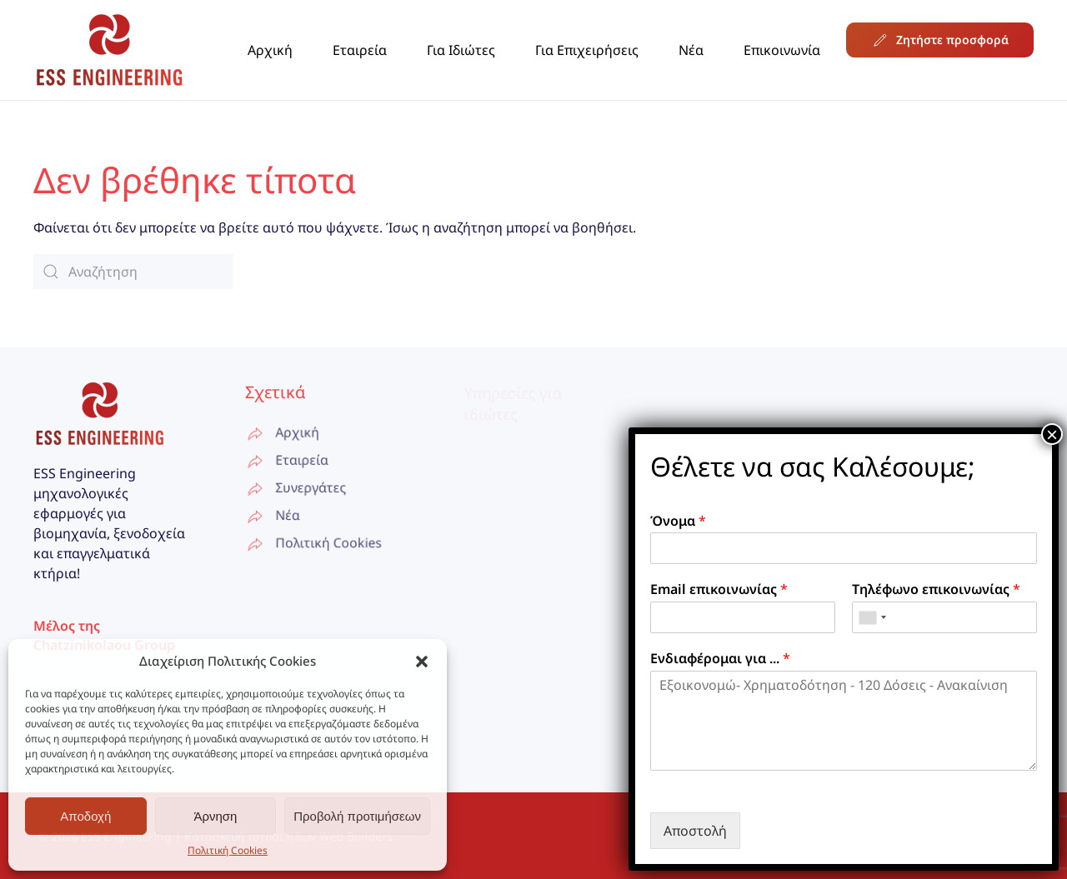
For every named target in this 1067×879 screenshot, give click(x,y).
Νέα (691, 50)
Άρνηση (215, 816)
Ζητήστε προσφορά (940, 40)
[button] (421, 660)
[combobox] (872, 617)
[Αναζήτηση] (133, 271)
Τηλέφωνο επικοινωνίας (936, 589)
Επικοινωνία (782, 50)
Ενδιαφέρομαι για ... (720, 658)
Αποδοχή (85, 816)
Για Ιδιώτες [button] (461, 50)
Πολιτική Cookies (228, 850)
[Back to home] (109, 50)
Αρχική (270, 50)
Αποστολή (695, 831)
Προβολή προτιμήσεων (357, 816)
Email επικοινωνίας (719, 589)
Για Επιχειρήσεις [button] (587, 50)
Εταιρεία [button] (360, 50)
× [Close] (1052, 434)
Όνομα (678, 521)
